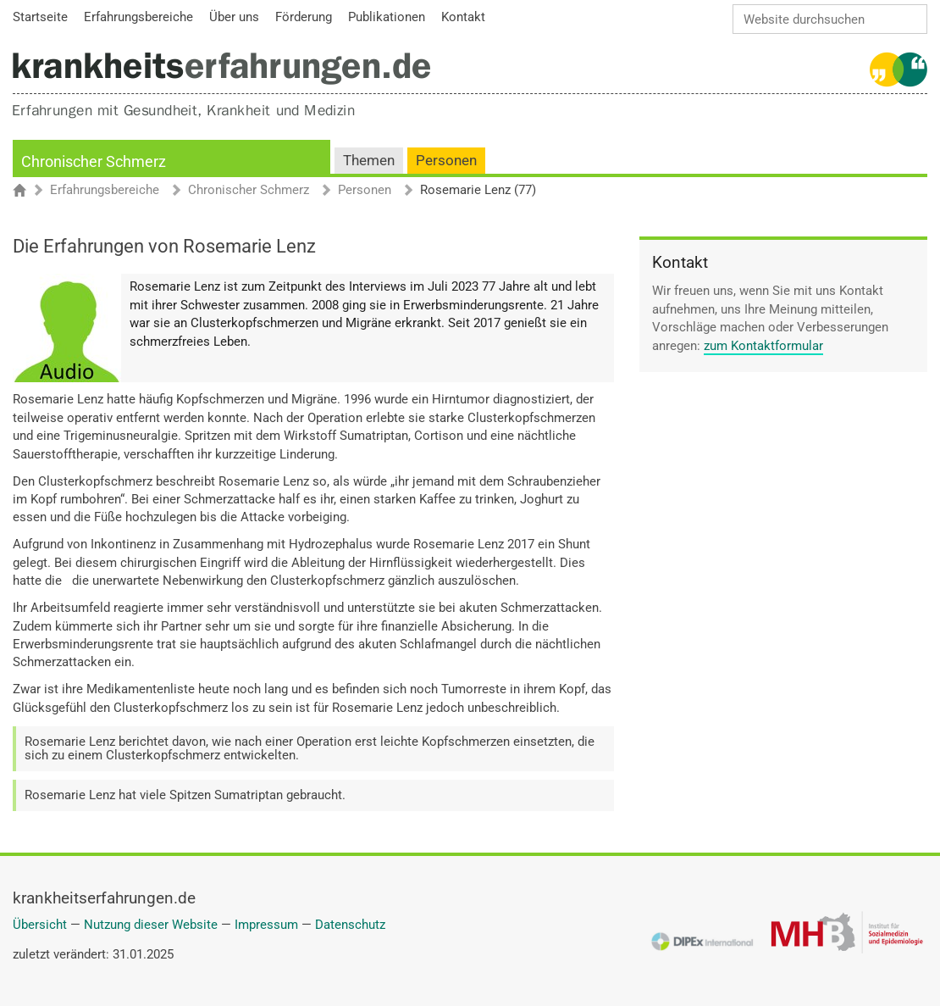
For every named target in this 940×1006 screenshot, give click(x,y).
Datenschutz (350, 924)
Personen (446, 161)
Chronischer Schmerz (93, 161)
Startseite (27, 191)
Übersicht (40, 924)
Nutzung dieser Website (151, 924)
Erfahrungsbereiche (104, 190)
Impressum (266, 924)
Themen (369, 161)
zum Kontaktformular (763, 345)
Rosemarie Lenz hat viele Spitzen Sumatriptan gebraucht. (185, 795)
